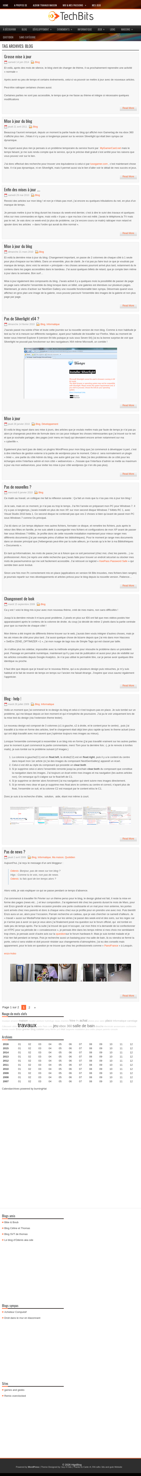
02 (29, 1044)
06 (70, 1052)
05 (60, 1056)
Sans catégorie (27, 37)
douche (100, 1026)
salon (102, 1021)
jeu (55, 1026)
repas (57, 1021)
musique (6, 1021)
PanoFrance (111, 945)
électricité (108, 1026)
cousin (12, 1029)
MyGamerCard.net (111, 148)
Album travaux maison (45, 5)
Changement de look (19, 599)
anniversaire (119, 1026)
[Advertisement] (70, 1121)
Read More (128, 108)
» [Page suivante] (35, 1007)
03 (39, 1044)
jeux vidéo (90, 1029)
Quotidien (8, 37)
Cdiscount (6, 1026)
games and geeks (14, 1389)
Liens (112, 29)
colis (50, 1026)
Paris (45, 1026)
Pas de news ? (14, 852)
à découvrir (9, 29)
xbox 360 (65, 1026)
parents (106, 1029)
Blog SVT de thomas (16, 1234)
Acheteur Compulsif (15, 1312)
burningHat (40, 1088)
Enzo (19, 1029)
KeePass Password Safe (113, 561)
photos (91, 1021)
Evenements (66, 28)
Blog (24, 29)
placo (108, 1020)
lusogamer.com (99, 163)
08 (90, 1052)
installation (80, 1029)
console (114, 1029)
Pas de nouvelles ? (17, 487)
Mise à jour (12, 418)
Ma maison (58, 857)
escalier (32, 1021)
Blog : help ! (12, 698)
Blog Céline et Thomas (17, 1228)
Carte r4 (87, 1467)
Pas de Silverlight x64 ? (21, 319)
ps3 (58, 1029)
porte (39, 1026)
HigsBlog (76, 1464)
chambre (65, 1021)
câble (14, 1026)
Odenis (14, 870)
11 (121, 1060)
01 (19, 1044)
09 (100, 1048)
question (60, 933)
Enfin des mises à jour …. (22, 189)
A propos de (20, 5)
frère (72, 1020)
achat (83, 1020)
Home (5, 5)
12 (131, 1052)
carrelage (132, 1020)
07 (80, 1052)
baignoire (70, 1029)
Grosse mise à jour (18, 56)
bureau (5, 1029)
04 (50, 1044)
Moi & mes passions (76, 4)
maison (23, 1020)
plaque (99, 1029)
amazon (14, 1021)
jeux (102, 28)
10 (111, 1060)
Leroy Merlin (50, 1029)
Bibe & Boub (11, 1222)
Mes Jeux (96, 5)
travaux (27, 1025)
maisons (128, 28)
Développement (43, 28)
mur (63, 1029)
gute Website (116, 1467)
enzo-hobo (10, 953)
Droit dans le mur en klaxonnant (22, 1317)
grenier (26, 1029)
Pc (77, 1020)
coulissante (131, 1026)
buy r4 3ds (66, 1467)
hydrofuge (49, 1021)
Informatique (85, 29)
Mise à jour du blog (18, 121)
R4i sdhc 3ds (98, 1467)
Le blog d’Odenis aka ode (18, 1239)
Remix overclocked (15, 1395)
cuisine (40, 1029)
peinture (40, 1021)
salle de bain (84, 1026)
